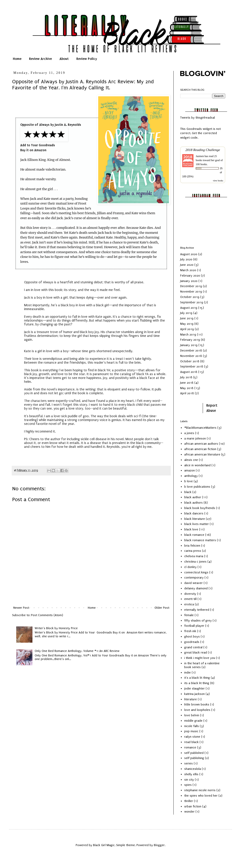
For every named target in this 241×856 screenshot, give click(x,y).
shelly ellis (191, 774)
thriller (188, 801)
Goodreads (47, 145)
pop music (191, 731)
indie (187, 672)
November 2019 (191, 291)
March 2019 (188, 334)
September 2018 (191, 366)
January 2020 (189, 281)
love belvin (191, 715)
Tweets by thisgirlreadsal (197, 117)
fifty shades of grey (198, 620)
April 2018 (187, 393)
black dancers (193, 513)
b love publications (197, 486)
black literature (194, 518)
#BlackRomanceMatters (200, 427)
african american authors (201, 443)
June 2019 (186, 318)
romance (190, 747)
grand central (193, 647)
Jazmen (200, 156)
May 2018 (186, 388)
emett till (190, 599)
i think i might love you (199, 658)
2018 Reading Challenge (202, 150)
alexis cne (191, 460)
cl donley (190, 567)
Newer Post (21, 607)
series (188, 763)
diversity (190, 593)
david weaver (193, 583)
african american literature (202, 454)
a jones (189, 433)
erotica (189, 604)
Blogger (159, 845)
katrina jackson (194, 694)
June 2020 (186, 264)
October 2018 (189, 361)
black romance (194, 534)
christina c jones (195, 561)
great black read (195, 652)
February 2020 (190, 275)
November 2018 (191, 356)
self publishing (194, 758)
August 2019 (188, 307)
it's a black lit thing (197, 677)
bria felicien (192, 545)
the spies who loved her (201, 795)
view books (218, 180)
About (64, 59)
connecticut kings (196, 572)
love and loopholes (197, 710)
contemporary (194, 577)
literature (190, 699)
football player (194, 625)
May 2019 (186, 323)
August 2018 (188, 372)
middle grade (193, 720)
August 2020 (188, 254)
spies (188, 784)
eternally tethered (196, 609)
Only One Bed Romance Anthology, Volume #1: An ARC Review (77, 651)
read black (191, 742)
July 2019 (186, 313)
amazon (189, 470)
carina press (192, 550)
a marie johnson (195, 438)
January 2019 (189, 345)
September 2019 (191, 302)
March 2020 (188, 270)
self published (194, 753)
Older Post (162, 607)
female (189, 615)
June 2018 (186, 382)
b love (188, 481)
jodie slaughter (194, 688)
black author (192, 497)
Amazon (40, 150)
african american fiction (200, 449)
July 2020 (186, 259)
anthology (191, 476)
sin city (189, 779)
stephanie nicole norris (200, 790)
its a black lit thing (196, 683)
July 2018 (186, 377)
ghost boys (192, 636)
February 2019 (190, 339)
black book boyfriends (199, 508)
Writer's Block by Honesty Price (56, 628)
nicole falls (191, 726)
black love (191, 529)
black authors (193, 502)
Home (17, 59)
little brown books (196, 704)
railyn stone (192, 736)
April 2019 (187, 329)
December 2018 (191, 350)
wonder (189, 811)
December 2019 (191, 286)
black (187, 492)
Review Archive (40, 59)
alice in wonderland (197, 465)
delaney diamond (196, 588)
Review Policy (86, 59)
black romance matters (200, 540)
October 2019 (189, 297)
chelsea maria (193, 556)
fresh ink (190, 631)
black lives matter (196, 524)
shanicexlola (192, 768)
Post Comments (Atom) (47, 615)
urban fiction (192, 806)
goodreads (191, 642)
